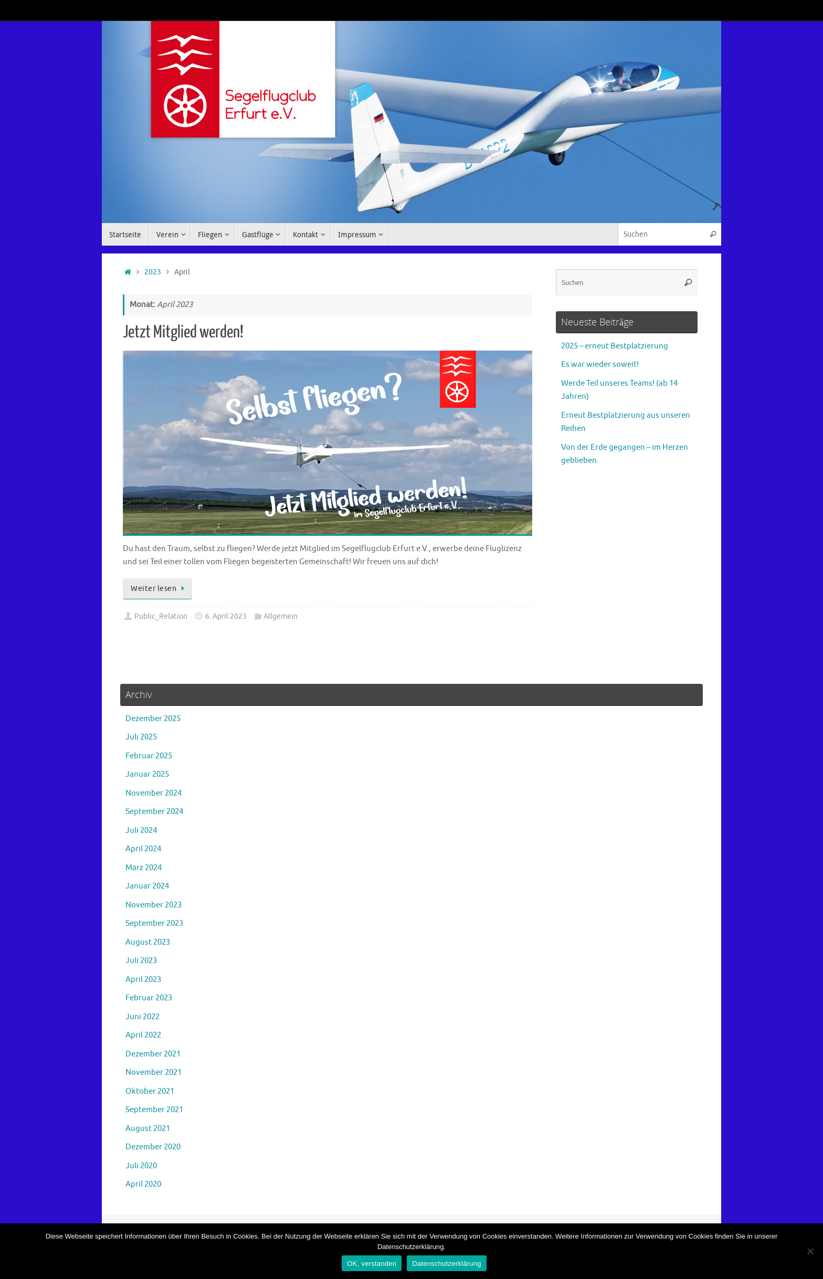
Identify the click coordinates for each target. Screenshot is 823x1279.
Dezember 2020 (153, 1147)
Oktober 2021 (149, 1091)
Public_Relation (160, 616)
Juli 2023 (141, 961)
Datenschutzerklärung (446, 1263)
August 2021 (147, 1129)
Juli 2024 (141, 831)
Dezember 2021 (153, 1054)
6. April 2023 (226, 616)
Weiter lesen (159, 588)
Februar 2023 (148, 998)
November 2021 (153, 1072)
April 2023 (143, 980)
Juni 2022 (142, 1017)
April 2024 (143, 849)
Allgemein (280, 616)
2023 (152, 272)
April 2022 (143, 1035)
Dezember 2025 (153, 719)
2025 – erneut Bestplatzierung (614, 346)
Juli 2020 (141, 1166)
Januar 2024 (147, 886)
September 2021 (154, 1110)
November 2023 (153, 905)
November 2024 (153, 793)
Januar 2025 (147, 774)
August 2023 (147, 942)
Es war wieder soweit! (600, 364)
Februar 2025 (148, 756)
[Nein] (810, 1251)
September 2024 (154, 812)
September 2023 (154, 923)
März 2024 (143, 868)
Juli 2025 (141, 737)
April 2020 (143, 1184)
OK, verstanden (371, 1263)
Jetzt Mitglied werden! (183, 332)
